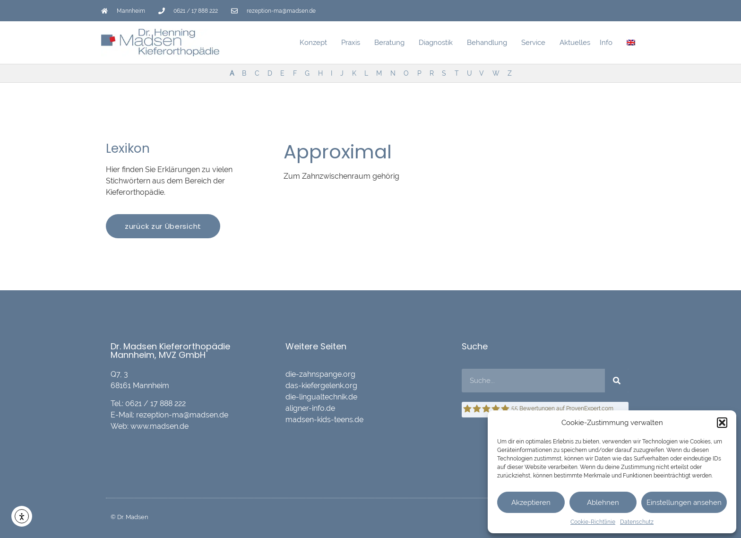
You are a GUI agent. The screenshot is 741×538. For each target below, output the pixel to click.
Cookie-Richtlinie (592, 522)
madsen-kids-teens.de (324, 419)
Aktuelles (575, 42)
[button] (722, 422)
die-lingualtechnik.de (321, 396)
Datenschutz (637, 522)
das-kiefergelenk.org (321, 385)
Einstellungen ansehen (684, 502)
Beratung (391, 42)
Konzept (316, 42)
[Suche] (617, 380)
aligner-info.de (310, 408)
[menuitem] (631, 42)
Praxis (353, 42)
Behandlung (489, 42)
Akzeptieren (531, 502)
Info (608, 42)
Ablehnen (603, 502)
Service (535, 42)
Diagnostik (438, 42)
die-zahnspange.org (320, 374)
